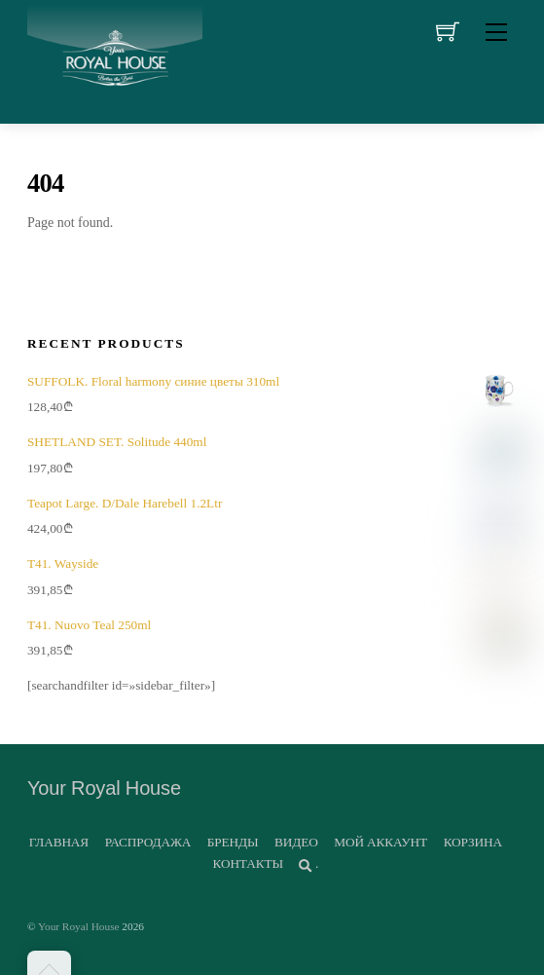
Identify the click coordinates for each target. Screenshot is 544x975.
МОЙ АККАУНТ (380, 842)
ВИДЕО (296, 842)
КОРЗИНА (473, 842)
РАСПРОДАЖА (148, 842)
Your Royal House (79, 926)
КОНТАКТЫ (248, 863)
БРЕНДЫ (233, 842)
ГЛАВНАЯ (59, 842)
